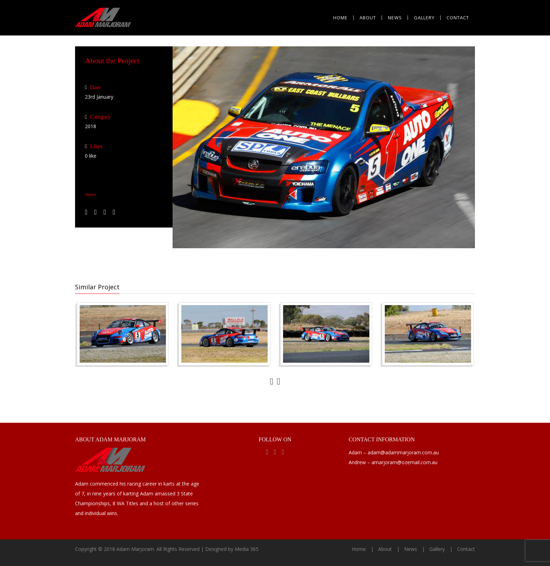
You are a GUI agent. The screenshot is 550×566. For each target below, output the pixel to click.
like (90, 155)
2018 (90, 126)
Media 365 (247, 549)
